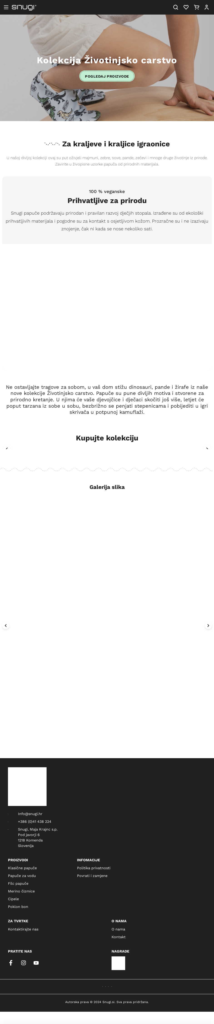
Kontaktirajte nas (23, 929)
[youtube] (36, 963)
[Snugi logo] (24, 7)
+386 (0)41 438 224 (34, 821)
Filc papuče (18, 883)
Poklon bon (18, 906)
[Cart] (196, 7)
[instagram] (23, 963)
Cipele (13, 898)
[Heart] (186, 7)
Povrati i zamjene (92, 875)
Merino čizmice (21, 891)
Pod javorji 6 (29, 834)
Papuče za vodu (22, 875)
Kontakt (119, 936)
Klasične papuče (22, 867)
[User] (207, 7)
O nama (118, 929)
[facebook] (10, 963)
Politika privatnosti (93, 867)
